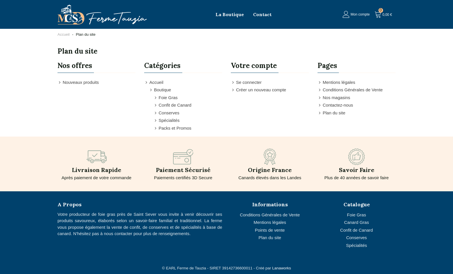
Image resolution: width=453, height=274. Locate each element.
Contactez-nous (335, 105)
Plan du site (331, 113)
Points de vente (270, 230)
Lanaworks (281, 268)
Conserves (166, 113)
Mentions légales (336, 82)
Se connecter (246, 82)
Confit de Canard (172, 105)
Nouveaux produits (78, 82)
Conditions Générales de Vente (350, 90)
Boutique (160, 90)
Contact (262, 14)
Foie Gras (165, 98)
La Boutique (230, 14)
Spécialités (166, 120)
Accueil (153, 82)
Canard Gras (356, 222)
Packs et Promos (172, 128)
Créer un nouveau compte (258, 90)
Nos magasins (334, 98)
